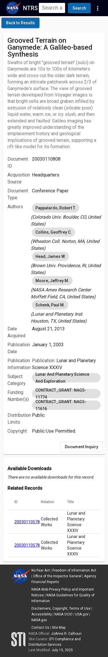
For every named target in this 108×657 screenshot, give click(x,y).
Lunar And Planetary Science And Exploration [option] (66, 377)
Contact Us (40, 628)
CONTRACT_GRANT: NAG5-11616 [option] (66, 405)
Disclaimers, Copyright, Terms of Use (60, 608)
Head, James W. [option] (50, 256)
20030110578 (27, 522)
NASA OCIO (63, 614)
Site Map (58, 628)
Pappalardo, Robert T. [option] (55, 208)
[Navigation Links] (97, 8)
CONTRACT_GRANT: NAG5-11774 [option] (66, 393)
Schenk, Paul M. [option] (50, 305)
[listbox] (66, 215)
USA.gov (81, 614)
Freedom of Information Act (74, 570)
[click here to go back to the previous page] (20, 23)
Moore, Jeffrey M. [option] (52, 280)
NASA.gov (39, 620)
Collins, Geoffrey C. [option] (53, 232)
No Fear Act (40, 570)
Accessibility (41, 614)
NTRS (30, 8)
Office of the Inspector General (57, 576)
